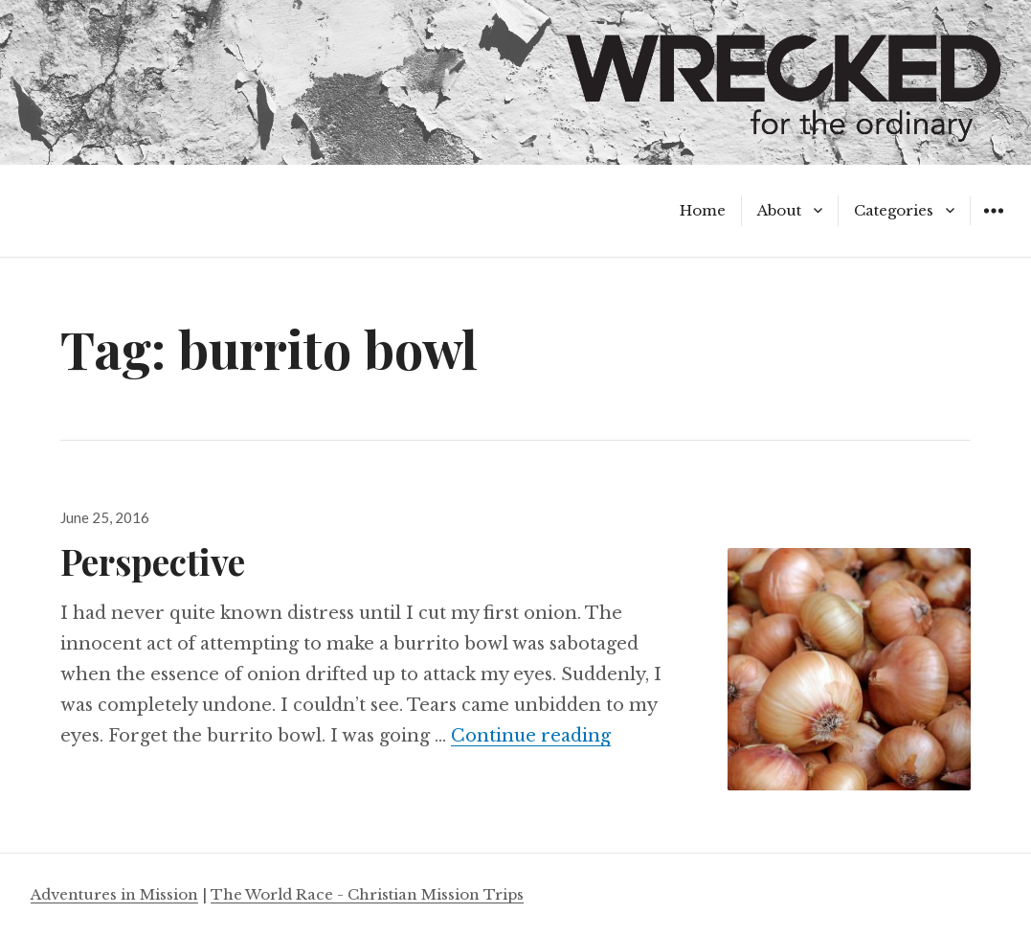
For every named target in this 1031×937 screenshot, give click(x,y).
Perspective (152, 560)
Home (703, 210)
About (779, 210)
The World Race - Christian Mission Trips (367, 894)
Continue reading (531, 735)
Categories (893, 210)
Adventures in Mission (114, 894)
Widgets (993, 224)
